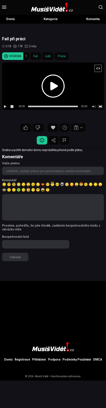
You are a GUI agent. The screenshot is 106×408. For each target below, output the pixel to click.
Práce (62, 56)
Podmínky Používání (77, 359)
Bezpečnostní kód (15, 237)
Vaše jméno (11, 163)
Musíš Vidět (41, 376)
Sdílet (53, 140)
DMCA (97, 359)
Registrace (22, 359)
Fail (35, 56)
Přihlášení (39, 359)
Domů (10, 19)
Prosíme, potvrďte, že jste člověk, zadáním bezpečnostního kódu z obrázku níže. (51, 227)
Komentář (9, 180)
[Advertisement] (53, 310)
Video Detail (42, 140)
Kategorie (51, 19)
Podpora (54, 359)
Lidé (48, 56)
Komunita (93, 19)
